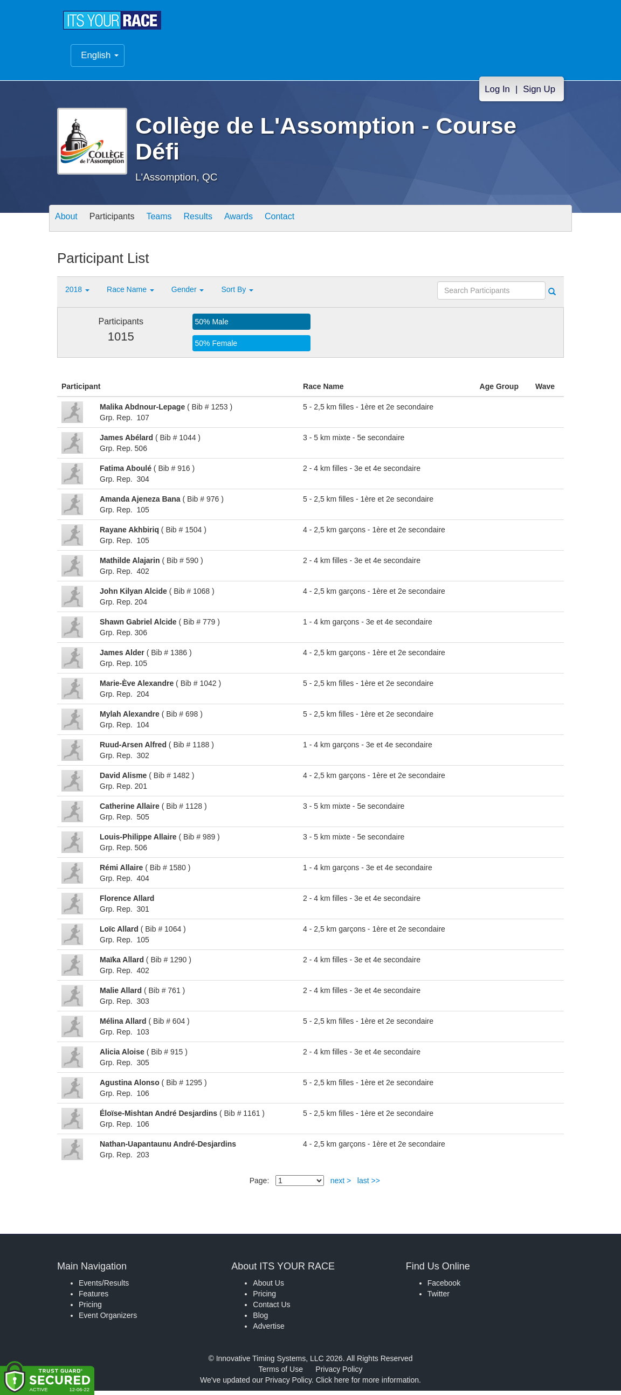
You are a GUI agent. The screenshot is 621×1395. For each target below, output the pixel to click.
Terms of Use (281, 1373)
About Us (268, 1287)
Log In (497, 94)
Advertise (268, 1330)
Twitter (438, 1298)
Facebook (443, 1287)
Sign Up (539, 94)
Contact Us (271, 1308)
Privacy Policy (338, 1373)
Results (222, 223)
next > (340, 1185)
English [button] (100, 60)
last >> (368, 1185)
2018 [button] (77, 293)
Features (93, 1298)
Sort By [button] (237, 293)
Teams (176, 223)
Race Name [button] (130, 293)
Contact (317, 223)
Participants (122, 223)
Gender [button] (187, 293)
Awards (269, 223)
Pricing (90, 1308)
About (69, 223)
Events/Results (104, 1287)
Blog (260, 1319)
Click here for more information (367, 1384)
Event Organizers (108, 1319)
